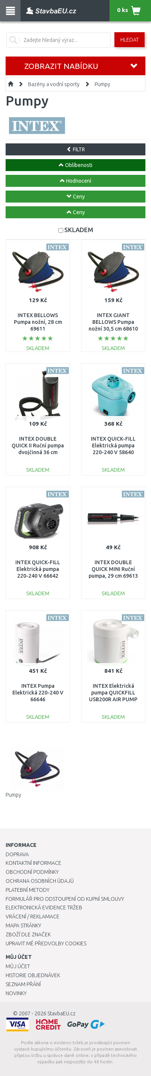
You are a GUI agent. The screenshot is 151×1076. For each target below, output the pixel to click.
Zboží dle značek (28, 934)
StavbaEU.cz (61, 1013)
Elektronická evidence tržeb (44, 908)
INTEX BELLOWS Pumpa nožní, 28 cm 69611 (38, 322)
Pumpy (102, 84)
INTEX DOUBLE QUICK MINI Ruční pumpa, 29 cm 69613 (113, 569)
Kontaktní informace (33, 863)
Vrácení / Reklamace (32, 917)
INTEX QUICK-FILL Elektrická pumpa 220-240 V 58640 (113, 445)
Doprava (17, 854)
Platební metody (27, 890)
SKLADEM (78, 229)
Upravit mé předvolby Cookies (46, 943)
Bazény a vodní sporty (54, 84)
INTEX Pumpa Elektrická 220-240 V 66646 (38, 692)
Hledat (129, 40)
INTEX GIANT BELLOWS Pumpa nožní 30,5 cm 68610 (113, 322)
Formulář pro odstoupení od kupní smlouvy (65, 899)
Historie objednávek (33, 975)
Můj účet (18, 966)
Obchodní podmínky (32, 872)
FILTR (76, 149)
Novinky (16, 993)
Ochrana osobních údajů (40, 881)
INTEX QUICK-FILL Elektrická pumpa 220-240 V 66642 (37, 569)
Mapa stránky (23, 925)
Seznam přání (23, 984)
